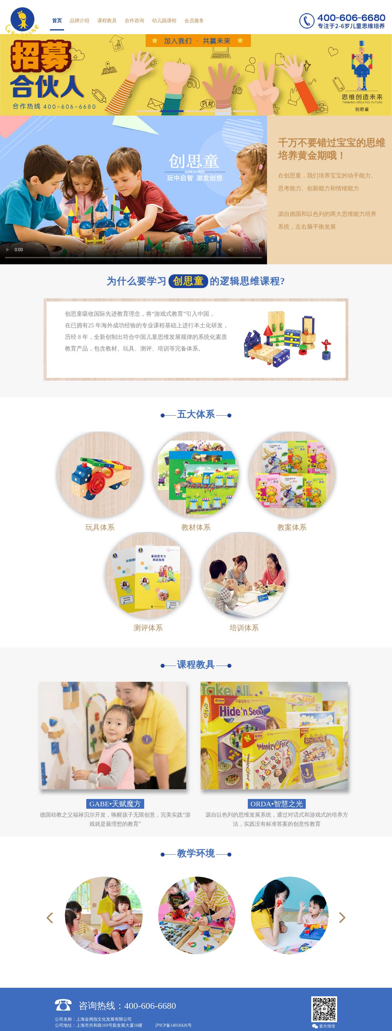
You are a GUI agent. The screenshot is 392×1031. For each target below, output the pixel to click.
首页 (57, 20)
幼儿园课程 (164, 20)
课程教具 (107, 20)
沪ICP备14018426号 (173, 1020)
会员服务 (194, 20)
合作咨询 (134, 20)
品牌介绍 (79, 20)
